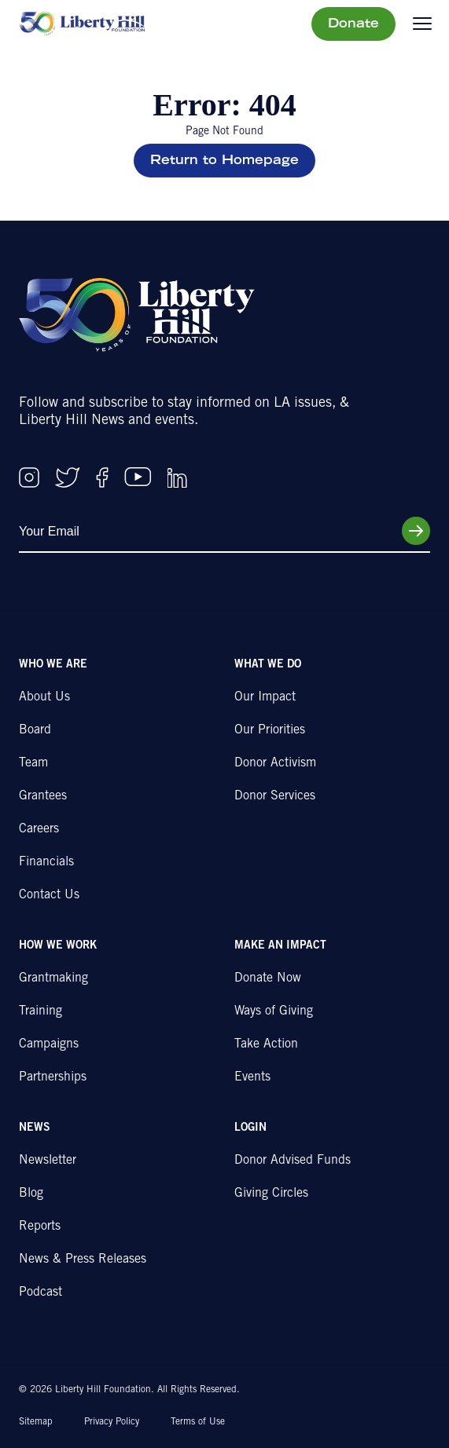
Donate (353, 24)
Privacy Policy (111, 1422)
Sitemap (36, 1422)
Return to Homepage (224, 161)
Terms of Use (198, 1422)
